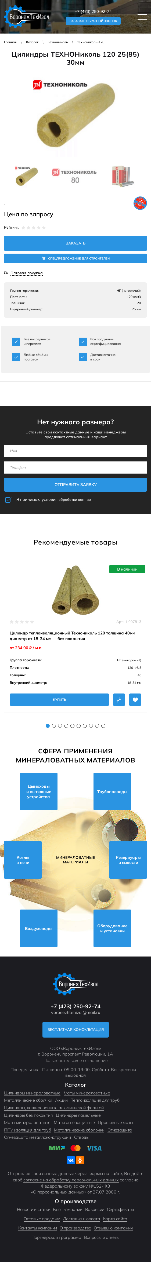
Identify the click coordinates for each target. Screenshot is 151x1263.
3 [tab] (60, 727)
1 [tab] (48, 727)
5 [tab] (72, 727)
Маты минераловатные (87, 1093)
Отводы (81, 1138)
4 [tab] (66, 727)
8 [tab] (91, 727)
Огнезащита (119, 1130)
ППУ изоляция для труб (27, 1130)
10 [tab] (103, 727)
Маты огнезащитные (74, 1123)
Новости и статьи (33, 1210)
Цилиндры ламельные (78, 1116)
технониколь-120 (90, 42)
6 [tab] (79, 727)
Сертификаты (120, 1210)
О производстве (75, 1229)
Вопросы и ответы (102, 1238)
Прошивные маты (115, 1123)
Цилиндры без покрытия (28, 1116)
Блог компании (67, 1210)
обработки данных (75, 500)
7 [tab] (85, 727)
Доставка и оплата (81, 1219)
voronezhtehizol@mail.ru (75, 1013)
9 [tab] (97, 727)
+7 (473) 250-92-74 (93, 11)
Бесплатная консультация (76, 1030)
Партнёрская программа (56, 1238)
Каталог (32, 42)
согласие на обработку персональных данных (71, 1180)
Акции (61, 1101)
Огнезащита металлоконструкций (37, 1138)
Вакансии (94, 1210)
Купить (59, 700)
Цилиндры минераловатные (32, 1093)
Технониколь (58, 42)
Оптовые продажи (42, 1219)
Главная (10, 42)
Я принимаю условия (53, 500)
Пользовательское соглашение (76, 1061)
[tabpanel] (75, 636)
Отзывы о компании (113, 1229)
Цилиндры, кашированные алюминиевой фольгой (54, 1108)
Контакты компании (37, 1229)
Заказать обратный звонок (93, 21)
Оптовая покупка (26, 274)
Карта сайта (115, 1219)
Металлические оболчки (28, 1101)
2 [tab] (54, 727)
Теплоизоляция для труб (95, 1101)
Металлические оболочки (79, 1130)
